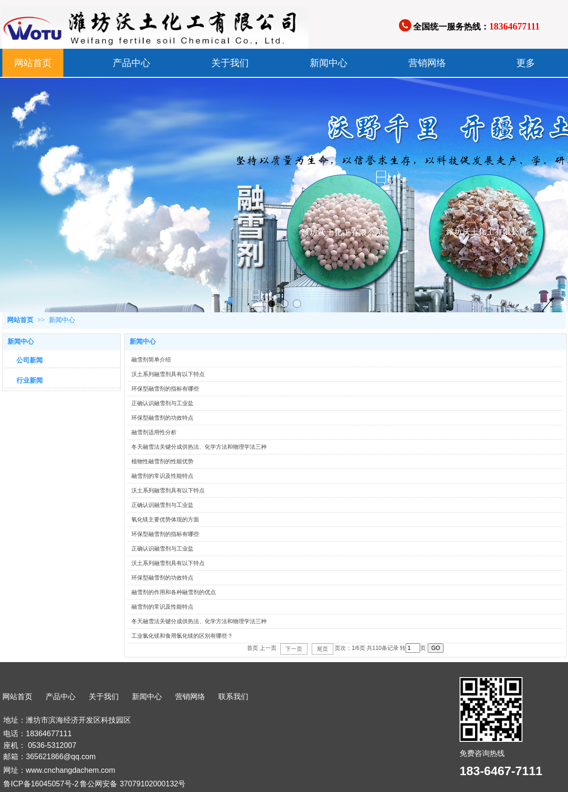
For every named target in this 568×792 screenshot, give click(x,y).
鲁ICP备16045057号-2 (40, 784)
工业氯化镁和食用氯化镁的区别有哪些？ (182, 636)
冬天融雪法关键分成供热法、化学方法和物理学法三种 (199, 447)
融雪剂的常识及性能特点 (162, 476)
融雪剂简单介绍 (151, 359)
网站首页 (20, 320)
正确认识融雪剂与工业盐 (162, 403)
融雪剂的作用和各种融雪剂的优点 (173, 592)
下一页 (293, 649)
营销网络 (190, 697)
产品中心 (61, 697)
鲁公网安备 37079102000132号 (132, 784)
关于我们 (104, 697)
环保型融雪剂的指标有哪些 (165, 388)
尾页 (322, 649)
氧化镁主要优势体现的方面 (165, 519)
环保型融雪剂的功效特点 (162, 418)
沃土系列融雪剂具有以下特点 (168, 374)
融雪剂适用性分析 (154, 432)
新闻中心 (62, 320)
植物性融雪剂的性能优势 (162, 461)
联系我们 (233, 697)
